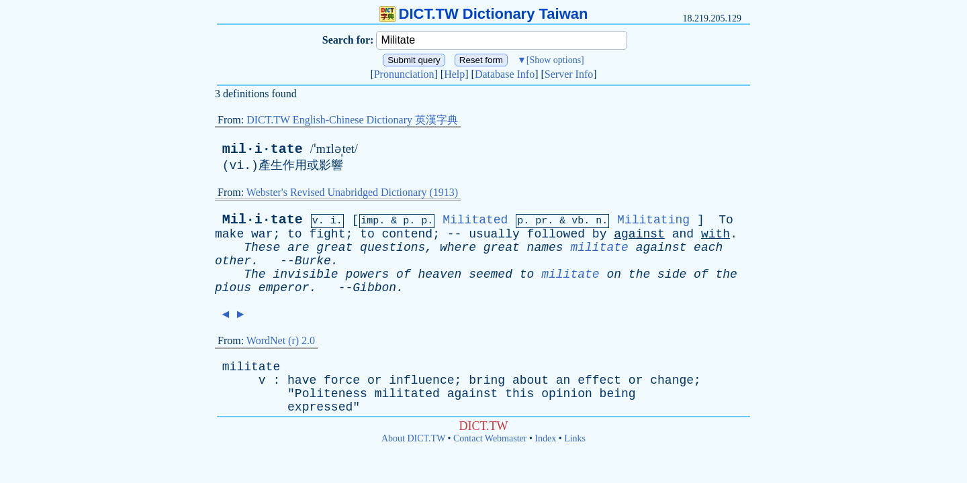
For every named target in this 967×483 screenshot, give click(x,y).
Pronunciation (404, 74)
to (294, 234)
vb (577, 221)
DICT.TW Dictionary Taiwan (483, 13)
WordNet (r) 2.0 (280, 340)
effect (599, 380)
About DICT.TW (413, 438)
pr (541, 221)
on (613, 274)
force (342, 380)
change (672, 380)
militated (407, 393)
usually (494, 234)
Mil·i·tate (262, 219)
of (403, 274)
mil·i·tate (262, 149)
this (519, 393)
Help (454, 74)
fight (327, 234)
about (530, 380)
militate (599, 247)
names (545, 247)
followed (556, 234)
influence (421, 380)
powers (367, 274)
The (254, 274)
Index (545, 438)
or (374, 380)
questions (392, 247)
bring (487, 380)
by (599, 234)
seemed (490, 274)
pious (233, 287)
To (726, 220)
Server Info (569, 74)
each (708, 247)
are (298, 247)
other (233, 261)
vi (237, 165)
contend (407, 234)
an (563, 380)
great (334, 247)
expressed (320, 407)
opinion (566, 393)
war (262, 234)
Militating (653, 220)
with (715, 234)
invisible (305, 274)
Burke (313, 261)
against (639, 234)
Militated (475, 220)
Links (575, 438)
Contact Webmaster (489, 438)
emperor (284, 287)
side (671, 274)
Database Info (505, 74)
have (301, 380)
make (229, 234)
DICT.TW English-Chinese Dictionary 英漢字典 (352, 119)
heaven (440, 274)
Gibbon (374, 287)
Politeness (331, 393)
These (262, 247)
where (458, 247)
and (683, 234)
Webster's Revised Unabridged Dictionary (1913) (352, 192)
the (639, 274)
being (618, 393)
